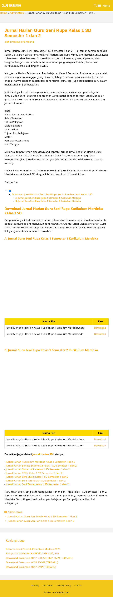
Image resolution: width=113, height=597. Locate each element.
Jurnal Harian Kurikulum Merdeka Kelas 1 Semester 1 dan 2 (40, 461)
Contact (78, 585)
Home (3, 13)
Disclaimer (48, 585)
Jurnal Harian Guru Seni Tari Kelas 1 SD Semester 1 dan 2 (41, 521)
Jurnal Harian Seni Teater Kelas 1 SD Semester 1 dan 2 (37, 484)
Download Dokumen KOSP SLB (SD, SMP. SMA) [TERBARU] (39, 558)
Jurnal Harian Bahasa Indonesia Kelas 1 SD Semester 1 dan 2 (41, 465)
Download (100, 327)
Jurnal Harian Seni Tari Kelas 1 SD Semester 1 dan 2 (36, 480)
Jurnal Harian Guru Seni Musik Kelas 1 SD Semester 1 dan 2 (42, 516)
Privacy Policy (64, 585)
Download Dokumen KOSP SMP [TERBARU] (31, 567)
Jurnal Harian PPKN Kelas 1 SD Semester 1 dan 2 (34, 473)
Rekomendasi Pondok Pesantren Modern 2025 (33, 549)
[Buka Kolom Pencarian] (95, 5)
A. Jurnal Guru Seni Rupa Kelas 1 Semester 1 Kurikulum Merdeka (48, 197)
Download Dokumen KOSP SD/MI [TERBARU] (32, 562)
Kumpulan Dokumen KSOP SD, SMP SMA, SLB (32, 553)
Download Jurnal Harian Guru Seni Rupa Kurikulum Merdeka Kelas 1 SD (52, 194)
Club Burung (11, 5)
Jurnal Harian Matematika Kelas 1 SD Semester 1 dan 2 (38, 469)
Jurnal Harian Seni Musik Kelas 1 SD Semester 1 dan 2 (37, 476)
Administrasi (17, 13)
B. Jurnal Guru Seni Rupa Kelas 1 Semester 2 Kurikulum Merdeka (48, 200)
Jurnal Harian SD (42, 454)
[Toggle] (10, 191)
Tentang (35, 585)
